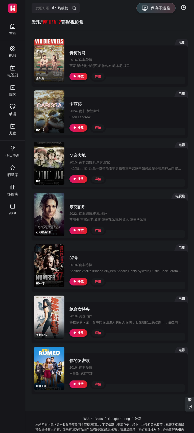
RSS (86, 419)
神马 (138, 419)
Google (113, 419)
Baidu (98, 419)
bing (127, 419)
